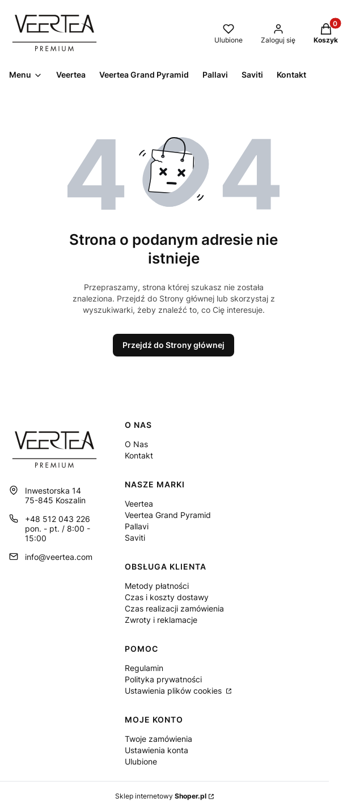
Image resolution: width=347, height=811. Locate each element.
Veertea (139, 503)
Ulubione (141, 761)
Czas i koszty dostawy (167, 597)
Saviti (135, 537)
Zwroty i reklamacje (161, 620)
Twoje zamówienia (158, 739)
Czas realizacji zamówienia (174, 608)
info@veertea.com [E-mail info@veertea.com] (58, 557)
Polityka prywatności (163, 679)
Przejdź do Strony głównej (173, 345)
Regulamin (144, 668)
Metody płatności (157, 586)
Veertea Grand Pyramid (168, 515)
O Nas (136, 444)
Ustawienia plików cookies (174, 690)
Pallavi (137, 526)
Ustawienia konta (156, 750)
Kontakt (139, 455)
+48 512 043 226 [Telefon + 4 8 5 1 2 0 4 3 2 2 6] (57, 519)
